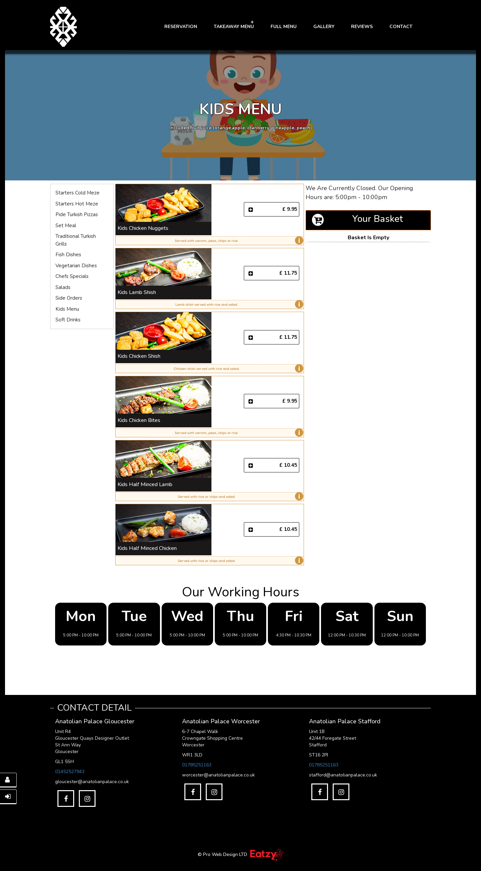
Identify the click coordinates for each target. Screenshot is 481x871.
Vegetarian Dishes (76, 265)
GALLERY (323, 26)
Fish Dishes (68, 254)
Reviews (362, 26)
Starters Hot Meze (76, 203)
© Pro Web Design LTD (223, 854)
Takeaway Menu (234, 26)
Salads (62, 287)
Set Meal (65, 225)
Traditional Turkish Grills (75, 240)
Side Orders (68, 298)
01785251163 (196, 765)
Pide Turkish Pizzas (76, 214)
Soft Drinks (68, 319)
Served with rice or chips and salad (239, 496)
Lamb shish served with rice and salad (237, 304)
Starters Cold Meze (77, 192)
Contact (401, 26)
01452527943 (70, 771)
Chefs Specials (72, 276)
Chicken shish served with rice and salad (237, 368)
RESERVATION (180, 26)
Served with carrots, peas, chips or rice (237, 240)
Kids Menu (67, 309)
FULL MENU (284, 26)
